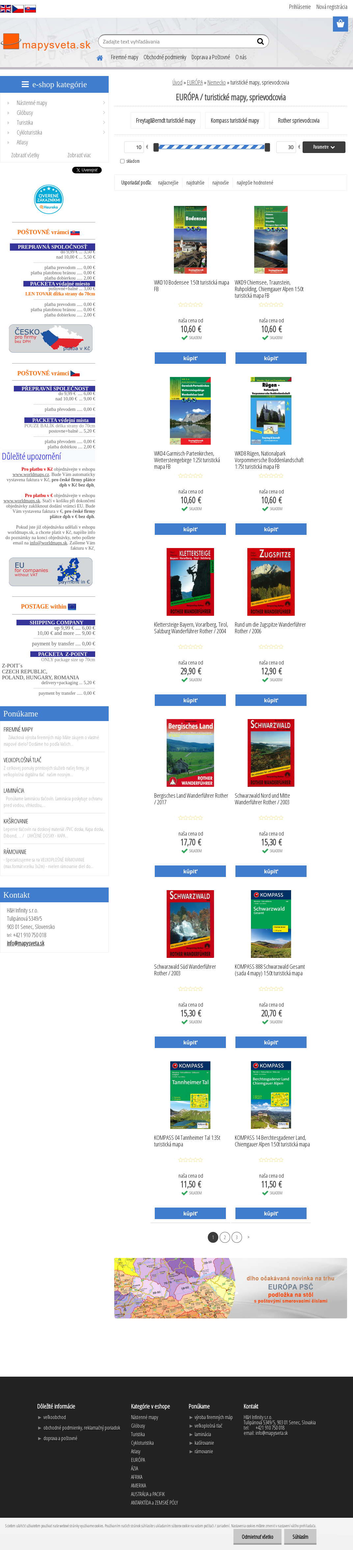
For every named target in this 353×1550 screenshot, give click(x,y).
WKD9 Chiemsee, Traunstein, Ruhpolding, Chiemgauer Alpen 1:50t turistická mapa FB (269, 287)
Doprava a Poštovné (211, 57)
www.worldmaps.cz (31, 474)
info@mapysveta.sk (25, 943)
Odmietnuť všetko (257, 1536)
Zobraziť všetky (25, 155)
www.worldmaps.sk (22, 500)
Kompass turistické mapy (235, 120)
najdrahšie (195, 182)
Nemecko (216, 82)
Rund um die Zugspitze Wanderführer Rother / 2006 (270, 628)
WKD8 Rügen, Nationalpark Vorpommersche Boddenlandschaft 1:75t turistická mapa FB (269, 458)
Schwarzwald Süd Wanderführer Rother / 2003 (185, 970)
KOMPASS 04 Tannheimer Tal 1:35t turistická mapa (187, 1141)
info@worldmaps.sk (49, 542)
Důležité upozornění (31, 456)
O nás (241, 57)
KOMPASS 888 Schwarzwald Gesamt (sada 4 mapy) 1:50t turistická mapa (270, 970)
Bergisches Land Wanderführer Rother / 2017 (191, 799)
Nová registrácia (331, 7)
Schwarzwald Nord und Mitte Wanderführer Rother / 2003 (262, 799)
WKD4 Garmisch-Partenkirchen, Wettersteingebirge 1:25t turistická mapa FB (187, 458)
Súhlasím (300, 1536)
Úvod (177, 82)
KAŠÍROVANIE (16, 821)
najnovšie (220, 182)
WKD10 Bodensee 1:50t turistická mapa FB (191, 286)
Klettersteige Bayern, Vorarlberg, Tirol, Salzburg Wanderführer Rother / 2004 (191, 628)
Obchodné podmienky (165, 57)
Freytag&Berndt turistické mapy (165, 120)
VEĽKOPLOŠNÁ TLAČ (22, 760)
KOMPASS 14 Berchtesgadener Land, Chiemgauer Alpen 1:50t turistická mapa (272, 1141)
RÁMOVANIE (15, 852)
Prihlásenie (300, 7)
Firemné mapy (124, 57)
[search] (261, 42)
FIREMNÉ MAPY (18, 729)
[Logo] (45, 42)
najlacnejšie (168, 182)
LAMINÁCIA (14, 790)
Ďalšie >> (248, 1237)
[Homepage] (96, 56)
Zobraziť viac (79, 155)
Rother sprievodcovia (298, 120)
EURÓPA (195, 82)
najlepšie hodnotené (255, 182)
